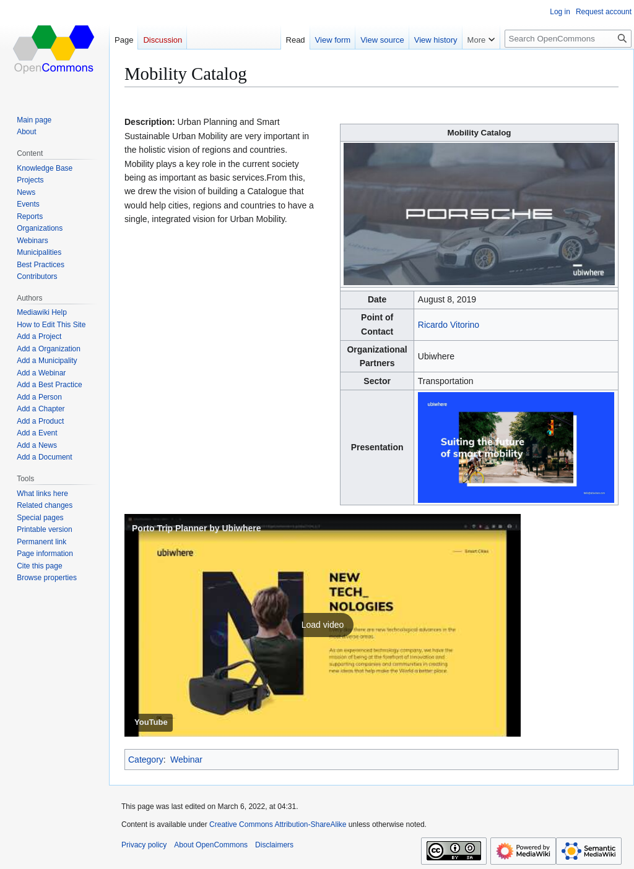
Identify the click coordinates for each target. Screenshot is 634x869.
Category (145, 759)
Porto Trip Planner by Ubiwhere (196, 528)
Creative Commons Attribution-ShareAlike (277, 824)
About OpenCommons (211, 845)
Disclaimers (274, 845)
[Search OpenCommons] (568, 39)
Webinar (186, 759)
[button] (322, 625)
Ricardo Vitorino (448, 325)
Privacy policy (144, 845)
